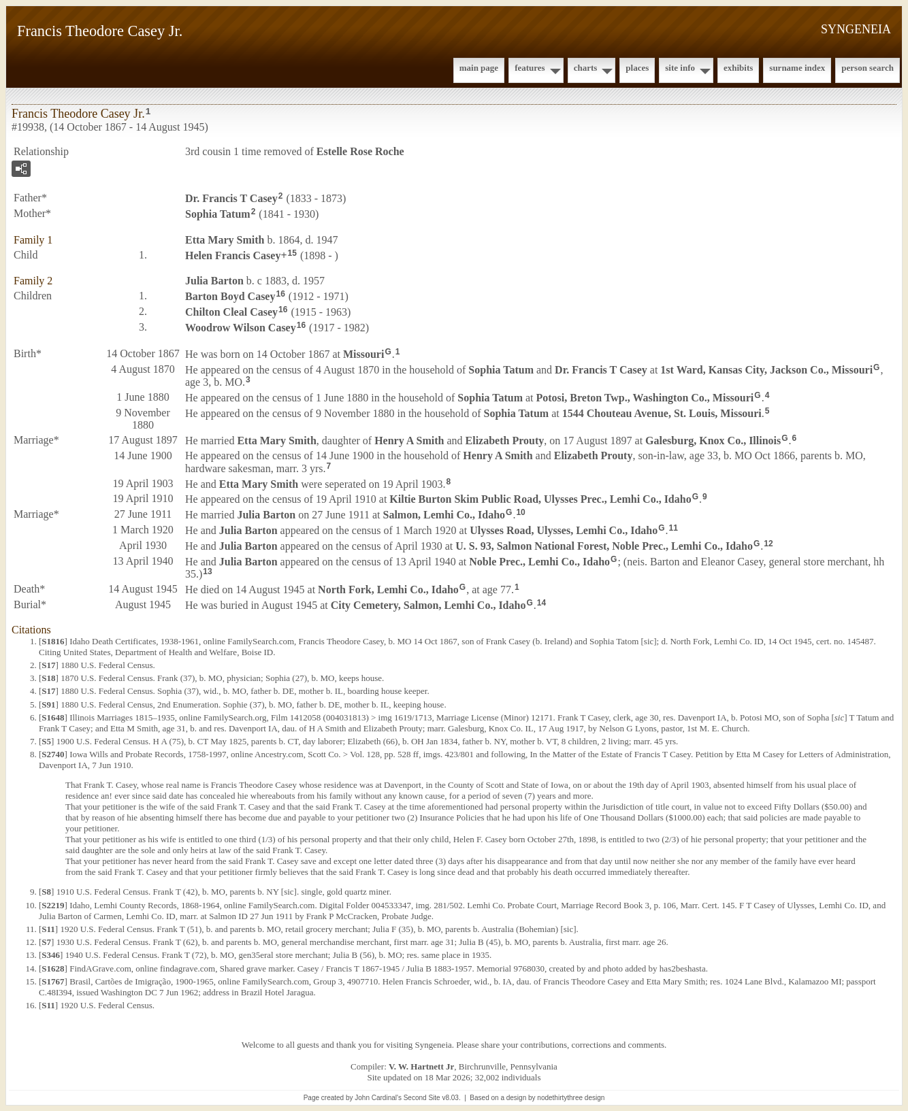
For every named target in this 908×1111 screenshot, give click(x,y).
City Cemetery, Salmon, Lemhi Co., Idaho (428, 605)
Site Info (680, 68)
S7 (46, 942)
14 (541, 603)
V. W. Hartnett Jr (421, 1066)
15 (292, 253)
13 (207, 571)
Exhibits (738, 68)
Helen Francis (232, 255)
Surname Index (797, 68)
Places (637, 68)
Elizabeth (505, 440)
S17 (48, 665)
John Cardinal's (378, 1097)
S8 (46, 891)
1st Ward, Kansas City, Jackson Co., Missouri (766, 369)
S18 (48, 678)
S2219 (53, 905)
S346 (51, 955)
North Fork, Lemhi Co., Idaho (388, 589)
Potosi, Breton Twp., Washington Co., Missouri (645, 397)
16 (280, 294)
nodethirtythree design (570, 1097)
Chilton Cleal (231, 312)
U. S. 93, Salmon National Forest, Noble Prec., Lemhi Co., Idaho (604, 546)
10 (520, 512)
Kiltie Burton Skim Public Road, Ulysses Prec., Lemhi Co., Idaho (540, 499)
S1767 (53, 981)
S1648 (53, 717)
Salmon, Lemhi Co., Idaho (444, 514)
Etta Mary (224, 240)
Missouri (363, 354)
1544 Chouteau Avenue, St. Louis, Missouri (662, 413)
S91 (48, 704)
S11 (48, 929)
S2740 (53, 754)
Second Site (422, 1097)
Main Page (478, 68)
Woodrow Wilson (240, 327)
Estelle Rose (360, 151)
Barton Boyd (230, 296)
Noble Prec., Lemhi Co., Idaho (539, 561)
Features (530, 68)
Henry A (409, 440)
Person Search (867, 68)
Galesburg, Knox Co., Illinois (713, 440)
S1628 (53, 968)
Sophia (217, 214)
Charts (586, 68)
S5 (46, 741)
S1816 (53, 641)
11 (673, 528)
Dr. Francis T (231, 198)
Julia (214, 280)
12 (768, 543)
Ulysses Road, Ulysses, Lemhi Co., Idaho (564, 530)
